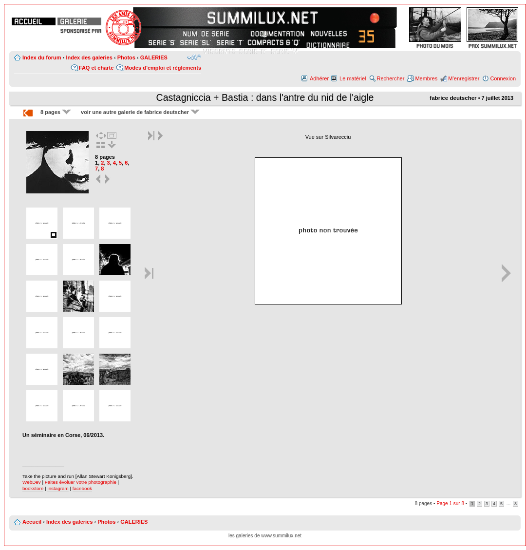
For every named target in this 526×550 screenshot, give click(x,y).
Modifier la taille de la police (194, 57)
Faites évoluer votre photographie (80, 482)
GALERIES (154, 57)
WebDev (31, 482)
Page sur (450, 503)
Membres (426, 78)
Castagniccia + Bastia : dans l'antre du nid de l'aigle (265, 97)
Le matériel (352, 78)
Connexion (503, 78)
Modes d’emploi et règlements (162, 68)
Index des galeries (89, 57)
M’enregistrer (463, 78)
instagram (57, 488)
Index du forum (41, 57)
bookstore (32, 488)
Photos (126, 57)
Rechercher (391, 78)
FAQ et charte (96, 68)
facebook (82, 488)
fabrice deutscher (453, 98)
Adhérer (319, 78)
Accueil (31, 522)
